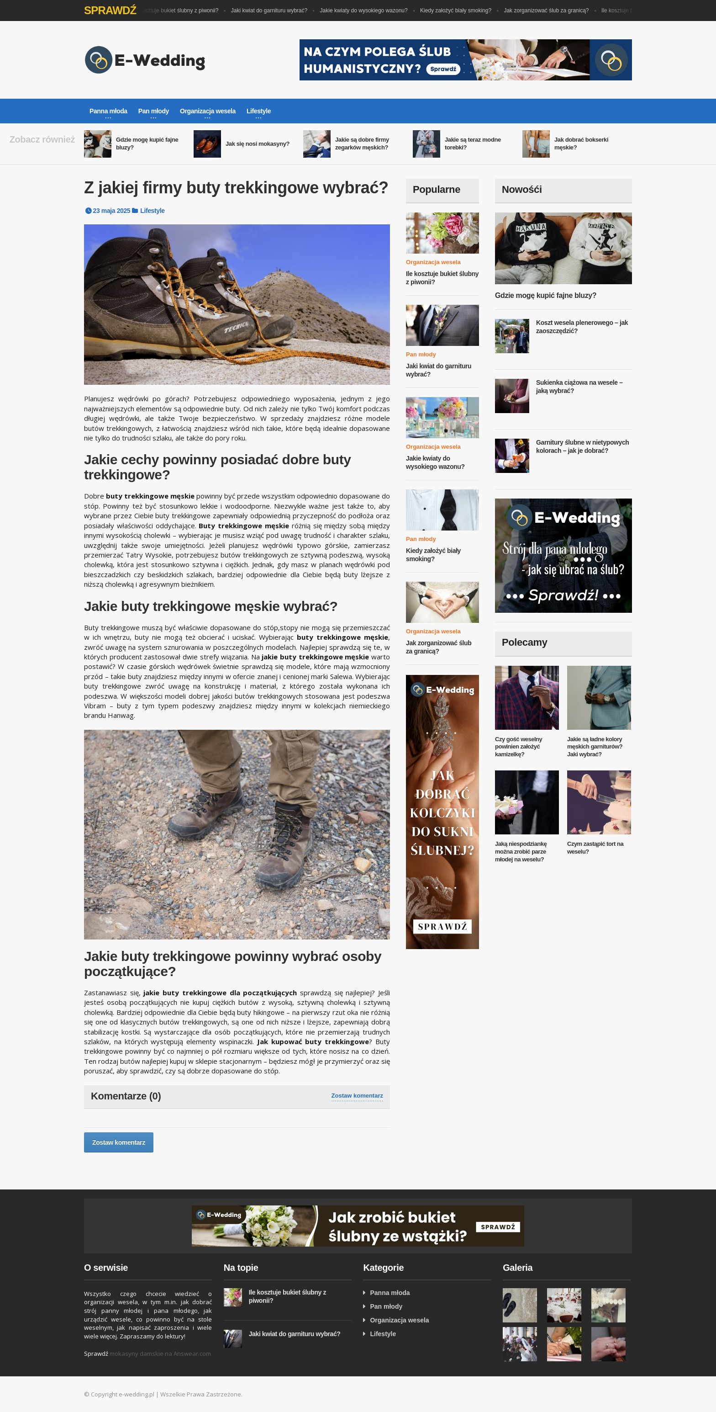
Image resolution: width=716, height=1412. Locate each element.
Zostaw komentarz (357, 1095)
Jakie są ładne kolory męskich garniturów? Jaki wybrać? (594, 747)
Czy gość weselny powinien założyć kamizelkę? (518, 747)
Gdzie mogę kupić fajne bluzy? (545, 295)
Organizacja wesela (433, 262)
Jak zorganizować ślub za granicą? (549, 10)
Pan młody (421, 354)
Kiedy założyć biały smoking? (459, 10)
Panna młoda (390, 1292)
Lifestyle (152, 210)
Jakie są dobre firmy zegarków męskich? (362, 143)
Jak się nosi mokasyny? (258, 143)
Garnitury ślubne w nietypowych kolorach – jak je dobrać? (582, 446)
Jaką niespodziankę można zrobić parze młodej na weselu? (521, 851)
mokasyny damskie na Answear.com (160, 1353)
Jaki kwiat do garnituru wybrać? (272, 10)
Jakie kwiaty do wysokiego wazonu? (367, 10)
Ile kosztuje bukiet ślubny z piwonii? (178, 10)
